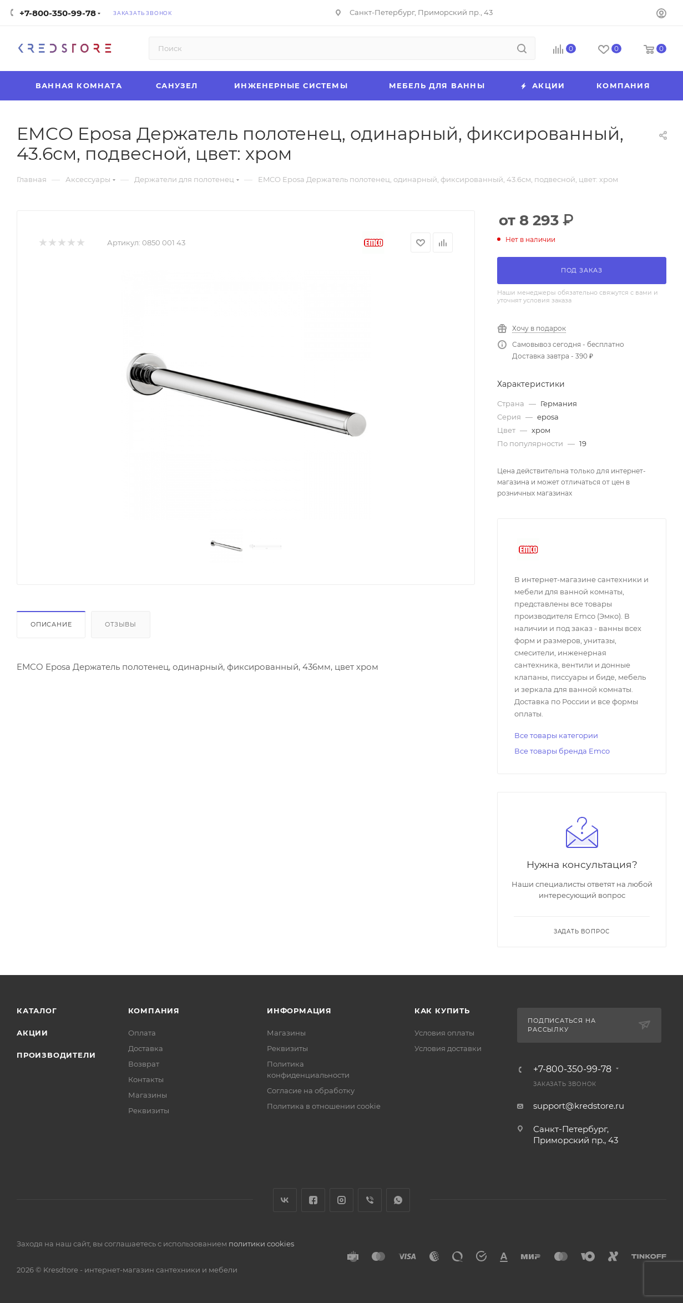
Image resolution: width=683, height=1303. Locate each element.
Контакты (146, 1079)
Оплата (142, 1032)
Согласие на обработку (311, 1090)
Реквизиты (148, 1110)
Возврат (143, 1063)
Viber (370, 1200)
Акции (32, 1032)
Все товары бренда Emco (562, 750)
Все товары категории (556, 735)
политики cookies (261, 1243)
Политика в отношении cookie (324, 1106)
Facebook (313, 1200)
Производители (56, 1055)
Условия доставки (448, 1048)
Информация (299, 1010)
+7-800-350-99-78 (57, 13)
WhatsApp (398, 1200)
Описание (51, 624)
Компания (154, 1010)
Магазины (147, 1094)
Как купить (442, 1010)
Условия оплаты (444, 1032)
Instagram (341, 1200)
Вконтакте (285, 1200)
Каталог (37, 1010)
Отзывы (120, 624)
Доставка (145, 1048)
